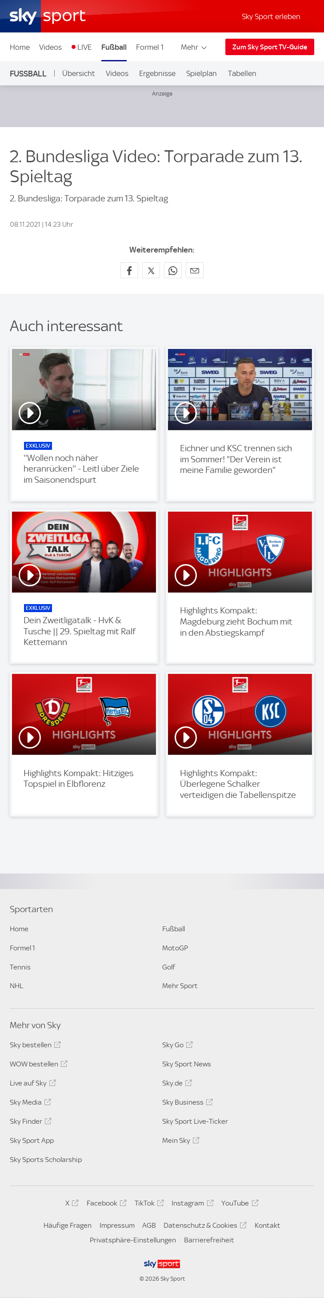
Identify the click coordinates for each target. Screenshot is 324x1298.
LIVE (84, 47)
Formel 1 (150, 47)
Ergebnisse (157, 73)
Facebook (105, 1204)
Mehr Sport (180, 986)
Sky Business (186, 1104)
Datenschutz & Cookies (204, 1227)
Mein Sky (179, 1142)
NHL (16, 986)
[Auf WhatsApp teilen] (173, 270)
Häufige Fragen (68, 1225)
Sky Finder (29, 1123)
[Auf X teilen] (151, 270)
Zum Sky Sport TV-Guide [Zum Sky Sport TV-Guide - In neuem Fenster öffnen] (269, 47)
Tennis (20, 967)
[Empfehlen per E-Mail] (195, 270)
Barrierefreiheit (209, 1240)
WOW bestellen (37, 1065)
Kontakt (267, 1225)
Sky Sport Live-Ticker (195, 1121)
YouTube (238, 1204)
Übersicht (78, 73)
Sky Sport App (32, 1140)
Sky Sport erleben (271, 16)
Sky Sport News (186, 1064)
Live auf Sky (31, 1084)
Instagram (191, 1204)
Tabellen (242, 73)
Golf (168, 967)
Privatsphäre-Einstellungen (133, 1240)
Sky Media (29, 1104)
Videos (50, 47)
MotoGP (175, 948)
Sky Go (176, 1046)
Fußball (114, 47)
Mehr (194, 47)
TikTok (148, 1204)
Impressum (117, 1225)
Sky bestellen (34, 1046)
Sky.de (175, 1084)
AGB (149, 1225)
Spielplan (201, 73)
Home (20, 47)
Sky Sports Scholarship (46, 1159)
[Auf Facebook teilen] (129, 270)
